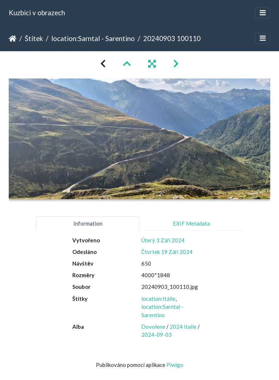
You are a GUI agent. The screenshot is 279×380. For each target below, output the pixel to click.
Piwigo (174, 364)
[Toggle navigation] (262, 13)
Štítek (34, 38)
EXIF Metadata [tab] (191, 223)
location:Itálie (158, 298)
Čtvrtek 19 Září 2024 (167, 251)
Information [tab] (87, 223)
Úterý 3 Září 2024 (163, 240)
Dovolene (153, 326)
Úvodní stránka (12, 38)
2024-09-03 (156, 334)
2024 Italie (183, 326)
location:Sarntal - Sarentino (93, 38)
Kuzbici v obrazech (37, 12)
